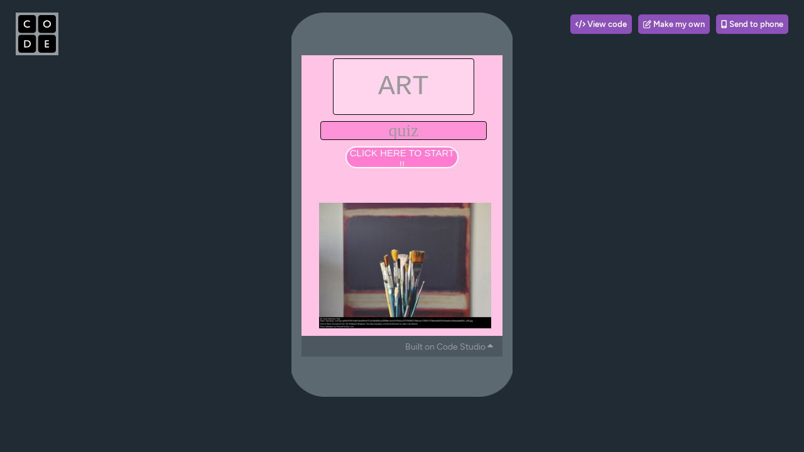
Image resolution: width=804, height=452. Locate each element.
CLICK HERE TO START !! (402, 158)
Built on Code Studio (449, 347)
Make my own (674, 24)
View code (601, 24)
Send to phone (752, 24)
